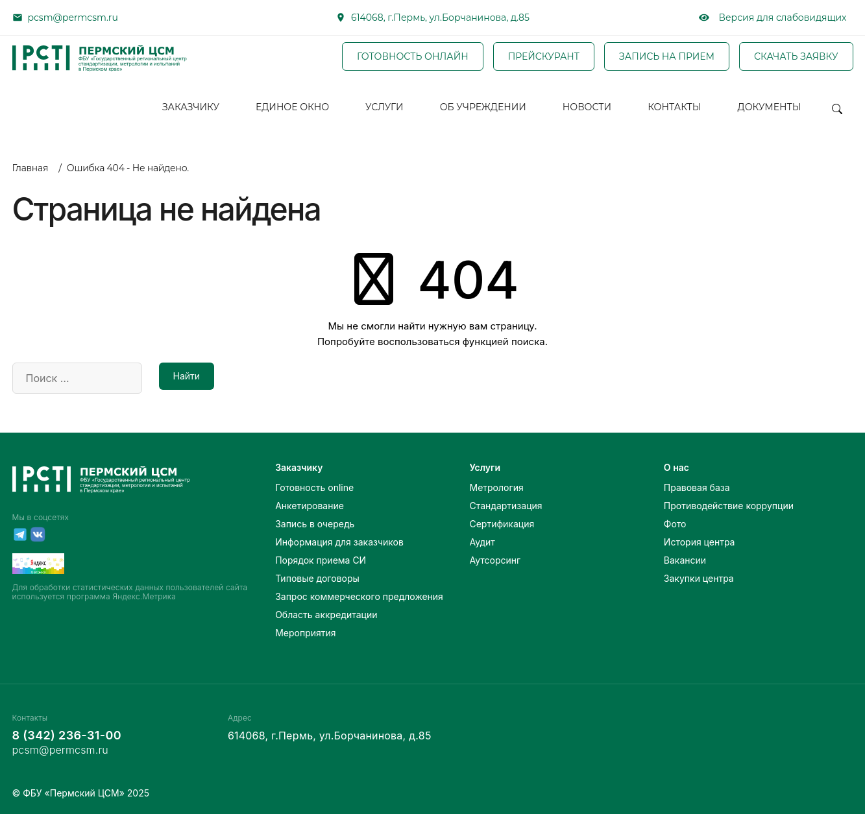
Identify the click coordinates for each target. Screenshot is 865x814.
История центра (699, 541)
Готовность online (314, 487)
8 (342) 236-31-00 (66, 735)
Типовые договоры (317, 578)
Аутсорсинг (494, 560)
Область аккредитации (326, 614)
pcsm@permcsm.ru (73, 17)
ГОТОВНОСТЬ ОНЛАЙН (413, 56)
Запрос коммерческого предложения (359, 596)
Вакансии (685, 560)
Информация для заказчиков (339, 541)
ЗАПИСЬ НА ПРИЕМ (666, 56)
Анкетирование (309, 505)
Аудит (481, 541)
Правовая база (697, 487)
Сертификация (501, 523)
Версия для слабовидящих (773, 17)
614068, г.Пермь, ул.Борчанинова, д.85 (440, 17)
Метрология (496, 487)
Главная (30, 168)
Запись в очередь (314, 523)
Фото (675, 523)
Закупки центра (699, 578)
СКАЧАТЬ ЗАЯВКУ (796, 56)
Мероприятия (305, 632)
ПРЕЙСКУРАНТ (543, 56)
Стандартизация (505, 505)
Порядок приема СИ (320, 560)
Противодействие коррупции (729, 505)
